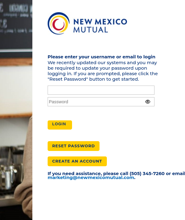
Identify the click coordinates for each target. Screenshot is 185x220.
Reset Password (73, 146)
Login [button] (59, 124)
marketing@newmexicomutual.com (91, 177)
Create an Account (77, 161)
